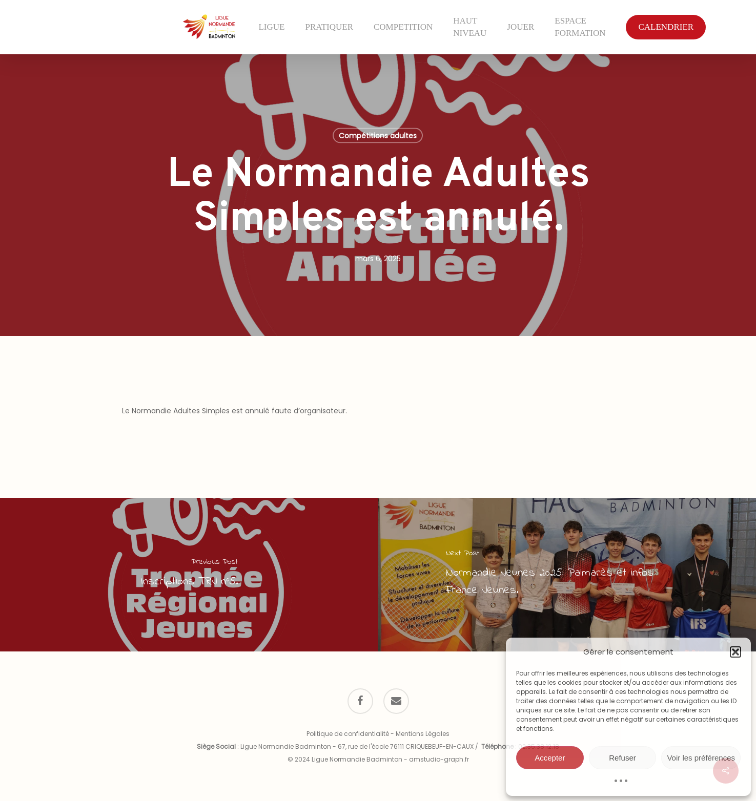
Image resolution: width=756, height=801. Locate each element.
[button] (735, 652)
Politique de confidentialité (348, 733)
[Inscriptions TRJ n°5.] (189, 574)
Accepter (550, 757)
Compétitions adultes (378, 136)
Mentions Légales (422, 733)
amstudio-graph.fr (439, 759)
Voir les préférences (701, 757)
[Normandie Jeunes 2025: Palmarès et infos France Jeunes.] (567, 574)
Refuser (622, 757)
